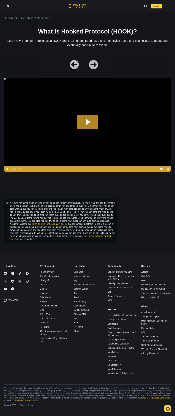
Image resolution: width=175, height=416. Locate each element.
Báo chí (43, 289)
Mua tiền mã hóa (82, 276)
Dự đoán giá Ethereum (118, 344)
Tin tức (43, 284)
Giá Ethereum (114, 328)
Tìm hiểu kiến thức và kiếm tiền (122, 315)
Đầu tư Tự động (81, 310)
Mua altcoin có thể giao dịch (121, 373)
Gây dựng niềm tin (48, 305)
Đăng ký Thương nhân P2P (120, 272)
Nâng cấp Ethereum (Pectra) (121, 348)
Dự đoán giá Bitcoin (117, 339)
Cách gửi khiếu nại (150, 353)
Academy (78, 297)
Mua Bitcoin (113, 352)
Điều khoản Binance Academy (26, 400)
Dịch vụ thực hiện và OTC (153, 284)
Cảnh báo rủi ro (47, 318)
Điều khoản (45, 297)
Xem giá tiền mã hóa (117, 319)
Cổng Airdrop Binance (151, 345)
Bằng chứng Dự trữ (150, 297)
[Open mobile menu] (167, 6)
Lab (109, 292)
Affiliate (144, 272)
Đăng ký (157, 6)
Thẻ (75, 293)
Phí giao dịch (147, 328)
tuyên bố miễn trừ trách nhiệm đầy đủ (49, 224)
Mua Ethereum (114, 369)
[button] (168, 6)
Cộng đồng (45, 314)
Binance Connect (116, 296)
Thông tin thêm (47, 272)
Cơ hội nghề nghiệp (49, 276)
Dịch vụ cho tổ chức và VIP (120, 287)
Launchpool (79, 305)
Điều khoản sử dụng (93, 236)
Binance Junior (81, 289)
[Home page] (77, 6)
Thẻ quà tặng (80, 301)
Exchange (78, 272)
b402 (110, 300)
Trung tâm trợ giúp (150, 316)
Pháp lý (43, 293)
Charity (77, 331)
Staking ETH (80, 314)
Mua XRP (112, 360)
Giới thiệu (145, 276)
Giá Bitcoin (113, 324)
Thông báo (45, 280)
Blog (42, 310)
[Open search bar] (144, 6)
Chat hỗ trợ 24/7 (149, 312)
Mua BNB (112, 356)
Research (78, 327)
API (143, 332)
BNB (143, 280)
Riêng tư (44, 301)
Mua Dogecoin (114, 365)
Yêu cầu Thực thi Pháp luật (154, 349)
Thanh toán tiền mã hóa (85, 284)
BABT (76, 322)
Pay (75, 280)
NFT (76, 318)
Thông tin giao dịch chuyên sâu (156, 293)
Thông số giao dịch (150, 340)
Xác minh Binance (149, 336)
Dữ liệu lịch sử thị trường (153, 289)
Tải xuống (44, 327)
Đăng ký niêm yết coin (118, 283)
